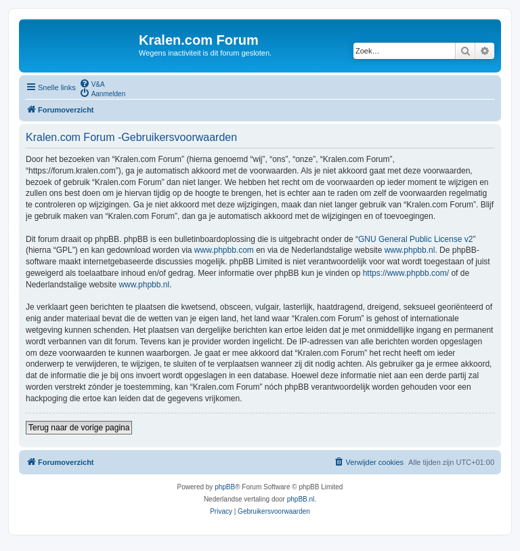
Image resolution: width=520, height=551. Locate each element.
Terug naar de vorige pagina (78, 427)
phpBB (225, 487)
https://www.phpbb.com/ (406, 273)
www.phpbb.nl (410, 250)
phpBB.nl (301, 499)
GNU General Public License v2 (415, 239)
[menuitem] (92, 83)
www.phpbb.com (224, 250)
